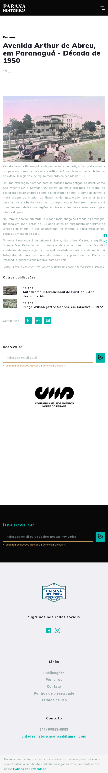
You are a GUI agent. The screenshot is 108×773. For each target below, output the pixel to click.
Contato (54, 686)
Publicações (54, 673)
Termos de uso (54, 700)
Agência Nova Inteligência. (54, 764)
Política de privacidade (54, 693)
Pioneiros (54, 679)
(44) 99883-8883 (54, 729)
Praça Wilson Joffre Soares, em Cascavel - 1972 (63, 307)
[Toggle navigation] (103, 8)
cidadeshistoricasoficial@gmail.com (54, 736)
